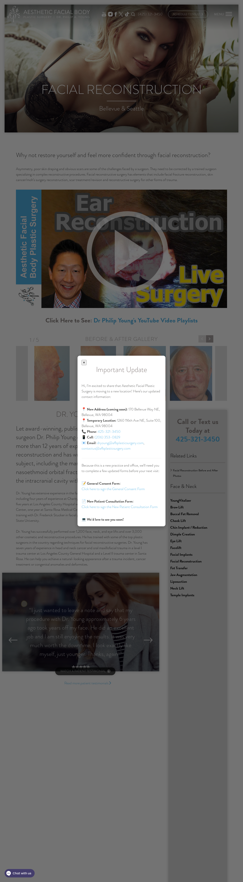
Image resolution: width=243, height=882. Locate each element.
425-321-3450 (109, 431)
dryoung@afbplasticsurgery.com (120, 443)
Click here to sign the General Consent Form (113, 489)
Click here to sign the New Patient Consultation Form (120, 507)
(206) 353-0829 (107, 437)
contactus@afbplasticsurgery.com (106, 448)
